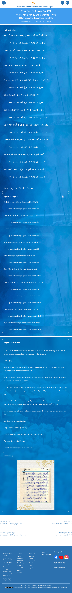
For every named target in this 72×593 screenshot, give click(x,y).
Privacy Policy (20, 568)
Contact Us (20, 565)
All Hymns (19, 553)
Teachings (31, 556)
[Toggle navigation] (4, 3)
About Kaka (32, 553)
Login (30, 565)
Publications (20, 560)
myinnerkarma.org (59, 567)
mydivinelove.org (59, 562)
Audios (31, 558)
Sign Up (31, 568)
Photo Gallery (20, 563)
